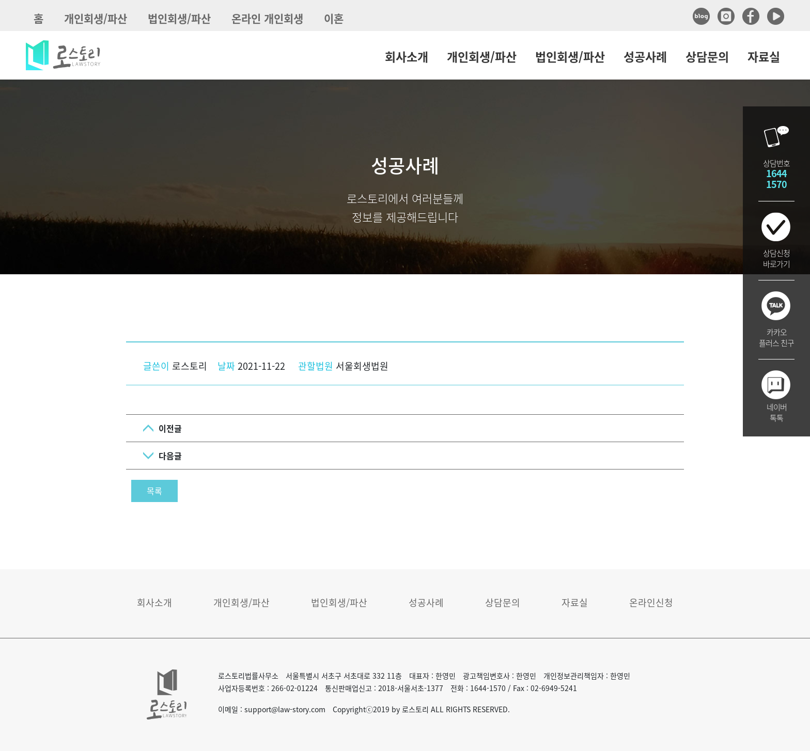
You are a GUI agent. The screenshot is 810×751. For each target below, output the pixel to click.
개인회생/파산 (95, 18)
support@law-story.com (284, 709)
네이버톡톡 (777, 412)
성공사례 (645, 56)
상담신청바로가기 (776, 258)
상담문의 (707, 56)
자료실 (763, 56)
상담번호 (776, 174)
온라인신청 (651, 602)
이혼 (334, 18)
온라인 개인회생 (267, 18)
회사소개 (406, 56)
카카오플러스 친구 (776, 337)
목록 (154, 490)
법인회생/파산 (179, 18)
